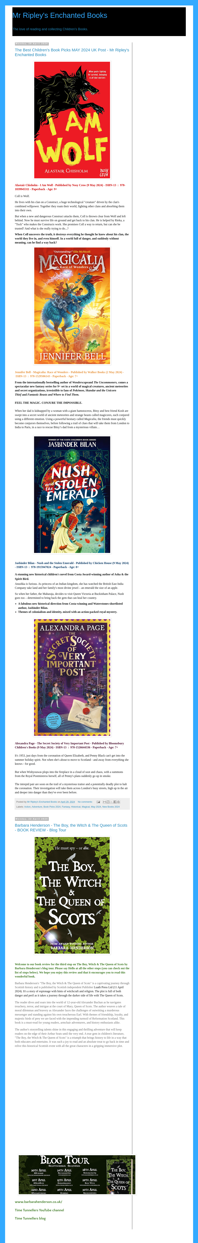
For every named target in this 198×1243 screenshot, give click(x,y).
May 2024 (96, 807)
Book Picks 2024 (52, 807)
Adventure (37, 807)
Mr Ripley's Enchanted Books (59, 15)
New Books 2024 (111, 807)
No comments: (85, 802)
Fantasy (66, 807)
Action (27, 807)
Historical (76, 807)
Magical (86, 807)
